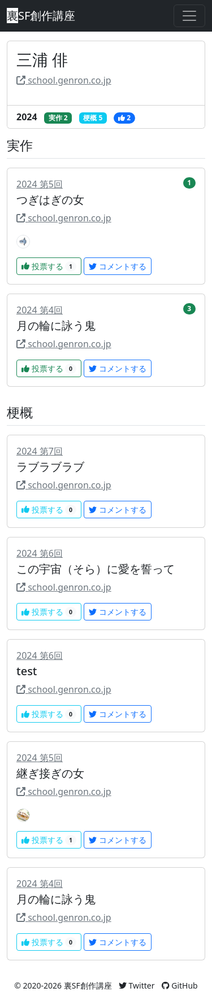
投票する (48, 266)
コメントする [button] (117, 266)
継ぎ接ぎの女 (50, 773)
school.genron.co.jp (63, 80)
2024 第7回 (39, 451)
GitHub (180, 985)
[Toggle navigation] (189, 16)
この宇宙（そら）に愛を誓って (95, 568)
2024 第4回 (39, 310)
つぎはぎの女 (50, 199)
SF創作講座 (41, 15)
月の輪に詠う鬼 (56, 325)
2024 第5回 (39, 184)
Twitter (137, 985)
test (26, 671)
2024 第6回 (39, 553)
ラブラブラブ (50, 466)
